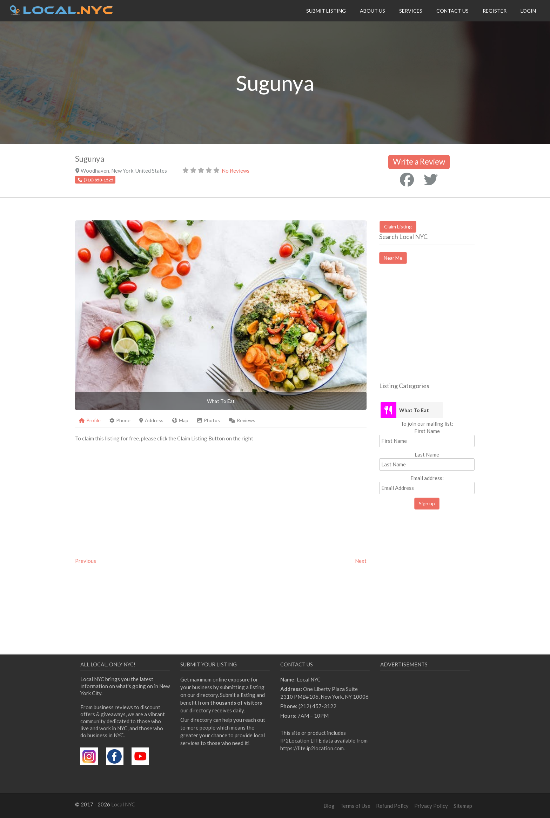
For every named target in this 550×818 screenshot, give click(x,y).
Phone (119, 420)
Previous (85, 561)
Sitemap (463, 806)
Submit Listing (326, 11)
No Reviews (235, 170)
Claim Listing (398, 227)
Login (528, 11)
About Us (372, 11)
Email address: (427, 484)
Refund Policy (392, 806)
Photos (208, 420)
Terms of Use (355, 806)
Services (410, 11)
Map (180, 420)
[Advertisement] (438, 329)
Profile (90, 420)
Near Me (393, 258)
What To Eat (414, 410)
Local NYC (123, 804)
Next (361, 561)
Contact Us (452, 11)
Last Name (427, 454)
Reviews (242, 420)
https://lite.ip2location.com (312, 748)
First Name (427, 431)
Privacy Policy (431, 806)
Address (151, 420)
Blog (329, 806)
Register (495, 11)
